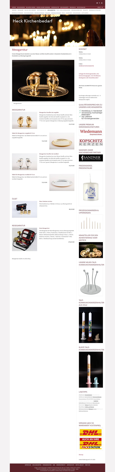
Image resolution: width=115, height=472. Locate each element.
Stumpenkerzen (88, 395)
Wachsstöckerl (82, 405)
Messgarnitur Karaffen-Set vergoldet (49, 112)
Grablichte (96, 401)
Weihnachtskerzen (83, 411)
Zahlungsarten (36, 465)
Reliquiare (91, 409)
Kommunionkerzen (97, 397)
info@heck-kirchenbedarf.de (86, 66)
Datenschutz (70, 465)
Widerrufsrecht (60, 465)
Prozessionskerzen (83, 399)
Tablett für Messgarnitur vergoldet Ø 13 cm (23, 133)
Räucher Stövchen (93, 405)
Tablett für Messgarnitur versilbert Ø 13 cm (23, 174)
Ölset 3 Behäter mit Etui (45, 201)
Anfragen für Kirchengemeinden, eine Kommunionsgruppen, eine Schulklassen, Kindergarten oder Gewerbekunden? (90, 75)
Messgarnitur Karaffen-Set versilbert (49, 154)
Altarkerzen (82, 395)
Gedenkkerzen (82, 403)
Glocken (95, 409)
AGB (54, 465)
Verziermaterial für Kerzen (86, 401)
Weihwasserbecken (83, 409)
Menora (87, 405)
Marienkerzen (96, 403)
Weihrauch (100, 409)
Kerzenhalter (90, 399)
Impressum (28, 465)
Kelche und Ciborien (89, 407)
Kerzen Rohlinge (97, 399)
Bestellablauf (80, 465)
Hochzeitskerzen (89, 397)
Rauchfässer (82, 407)
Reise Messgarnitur (44, 228)
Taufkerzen (81, 397)
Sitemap (81, 454)
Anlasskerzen (95, 395)
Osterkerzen (89, 403)
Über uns (87, 465)
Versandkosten (47, 465)
